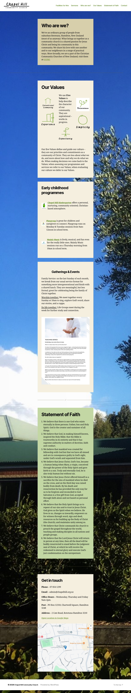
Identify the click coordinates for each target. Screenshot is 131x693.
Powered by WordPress (51, 688)
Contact (124, 7)
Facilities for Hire (62, 7)
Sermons (74, 7)
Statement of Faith (111, 7)
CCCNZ (47, 62)
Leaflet (91, 673)
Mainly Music (54, 242)
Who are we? (86, 7)
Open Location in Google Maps (56, 621)
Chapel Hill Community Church (27, 688)
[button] (65, 650)
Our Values (97, 7)
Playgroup (51, 223)
